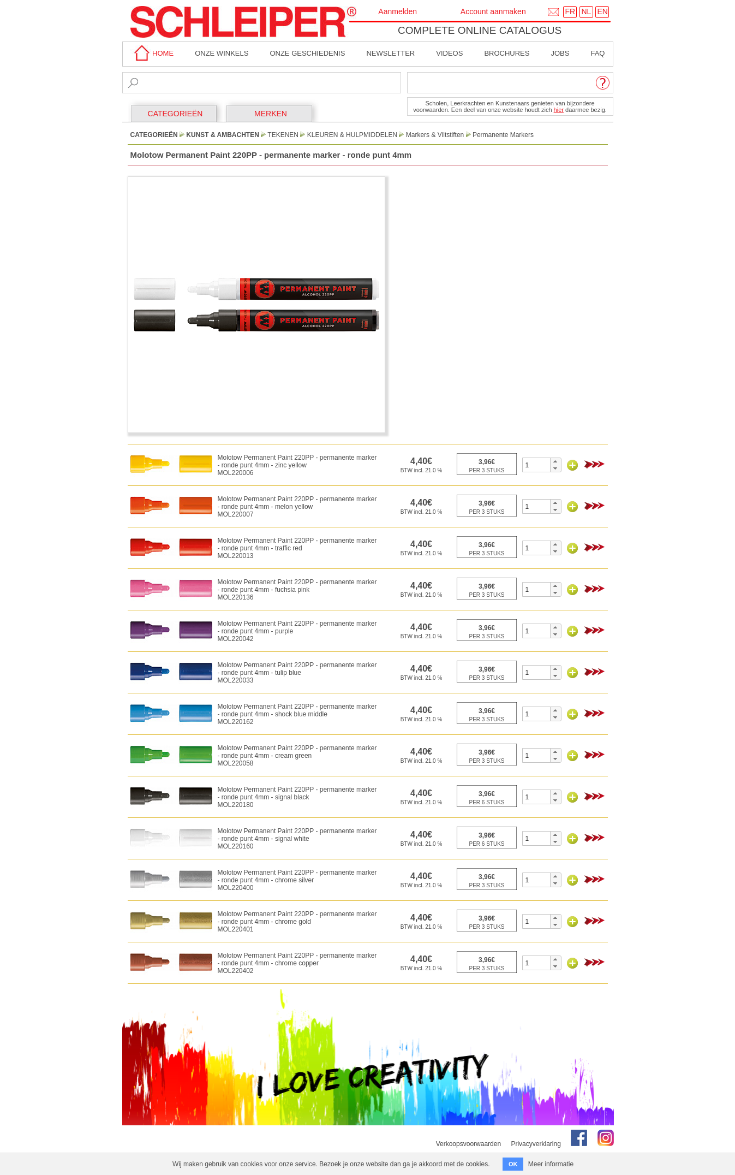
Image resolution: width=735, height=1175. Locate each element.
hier (559, 109)
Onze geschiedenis (307, 53)
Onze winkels (221, 53)
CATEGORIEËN (175, 113)
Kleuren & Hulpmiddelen (352, 135)
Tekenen (282, 135)
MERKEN (270, 113)
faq (597, 53)
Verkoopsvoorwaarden (468, 1144)
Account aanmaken (493, 11)
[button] (555, 461)
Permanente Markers (503, 135)
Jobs (560, 53)
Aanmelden (397, 11)
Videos (449, 53)
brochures (506, 53)
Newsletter (390, 53)
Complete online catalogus (479, 30)
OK (513, 1164)
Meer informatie (550, 1164)
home (152, 53)
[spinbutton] (536, 465)
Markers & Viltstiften (435, 135)
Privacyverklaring (535, 1144)
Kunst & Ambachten (222, 135)
